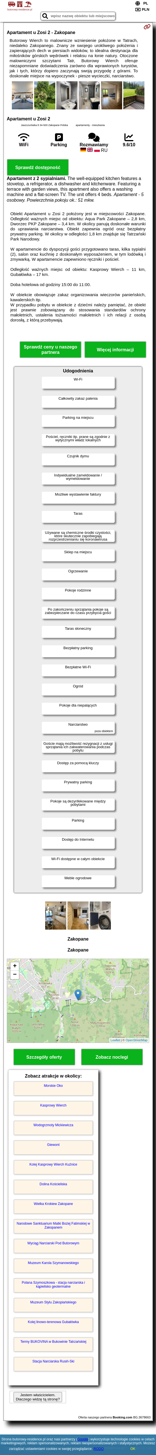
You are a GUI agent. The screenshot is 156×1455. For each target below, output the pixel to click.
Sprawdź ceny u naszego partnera (50, 350)
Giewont (53, 1145)
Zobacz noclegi (112, 1057)
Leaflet (115, 1040)
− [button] (15, 975)
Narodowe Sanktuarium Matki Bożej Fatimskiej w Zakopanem (53, 1225)
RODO (99, 1449)
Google (82, 1439)
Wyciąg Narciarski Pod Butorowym (53, 1243)
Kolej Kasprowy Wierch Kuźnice (53, 1164)
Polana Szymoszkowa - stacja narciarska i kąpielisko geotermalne (53, 1284)
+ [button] (15, 966)
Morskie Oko (53, 1086)
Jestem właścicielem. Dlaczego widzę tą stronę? (38, 1397)
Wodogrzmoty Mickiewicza (53, 1125)
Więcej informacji (115, 349)
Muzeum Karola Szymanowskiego (53, 1263)
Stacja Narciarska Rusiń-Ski (53, 1361)
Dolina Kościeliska (53, 1184)
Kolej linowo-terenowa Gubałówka (53, 1322)
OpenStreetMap (137, 1040)
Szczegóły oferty (44, 1057)
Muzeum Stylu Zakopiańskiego (53, 1302)
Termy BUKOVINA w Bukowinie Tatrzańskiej (53, 1342)
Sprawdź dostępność (37, 167)
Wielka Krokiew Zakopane (53, 1204)
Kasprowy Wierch (53, 1105)
